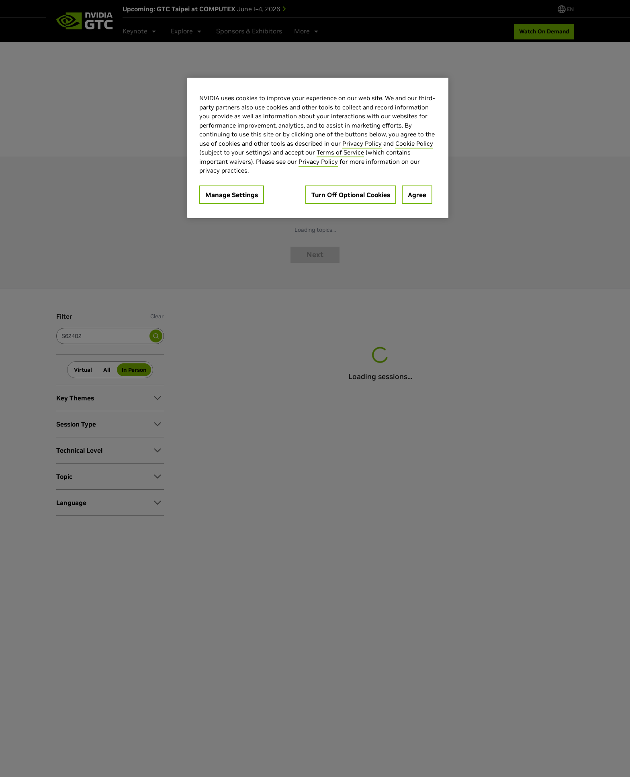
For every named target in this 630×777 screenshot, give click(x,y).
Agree (417, 195)
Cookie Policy (414, 143)
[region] (317, 148)
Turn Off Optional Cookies (350, 195)
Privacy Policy (362, 143)
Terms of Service (340, 152)
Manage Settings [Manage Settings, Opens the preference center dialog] (231, 195)
